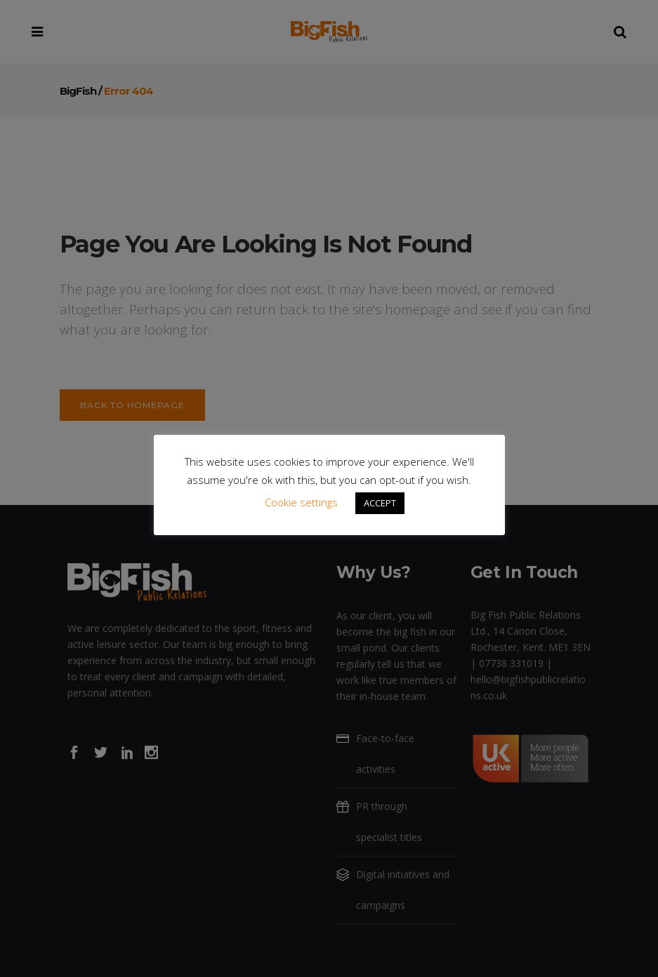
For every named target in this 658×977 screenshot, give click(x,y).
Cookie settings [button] (301, 502)
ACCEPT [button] (380, 503)
